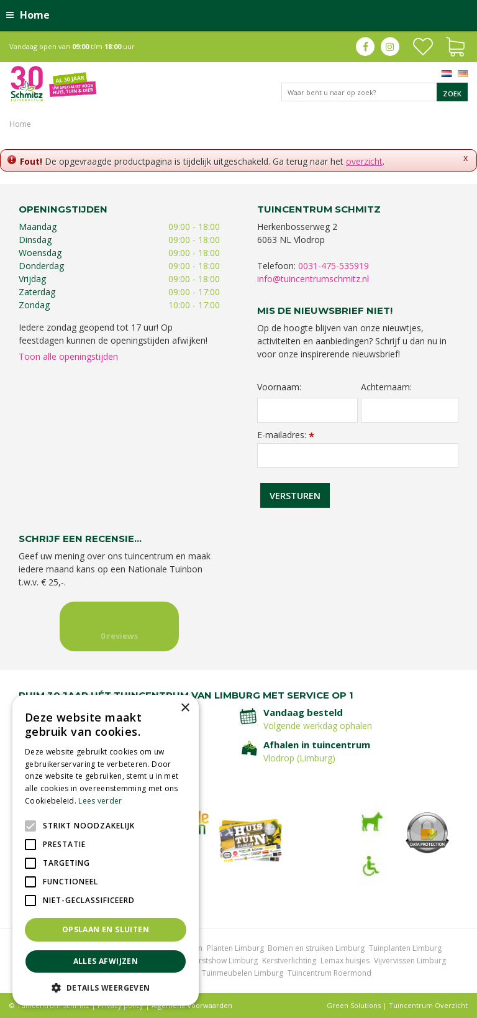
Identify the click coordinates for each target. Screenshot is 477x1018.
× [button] (184, 708)
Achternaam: (386, 387)
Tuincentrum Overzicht (428, 1005)
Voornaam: (279, 387)
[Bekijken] (455, 45)
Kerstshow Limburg (224, 960)
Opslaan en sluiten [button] (105, 929)
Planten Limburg (235, 948)
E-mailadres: (285, 435)
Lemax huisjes (345, 960)
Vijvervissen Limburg (410, 960)
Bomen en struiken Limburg (316, 948)
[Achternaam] (409, 410)
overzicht (364, 161)
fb (365, 46)
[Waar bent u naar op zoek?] (374, 92)
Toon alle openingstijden (68, 356)
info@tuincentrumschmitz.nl (313, 279)
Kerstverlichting (289, 960)
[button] (105, 987)
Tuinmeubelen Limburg (242, 973)
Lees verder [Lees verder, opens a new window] (100, 801)
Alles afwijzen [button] (106, 961)
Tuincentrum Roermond (329, 973)
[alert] (105, 850)
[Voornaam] (307, 410)
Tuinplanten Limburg (405, 948)
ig (390, 46)
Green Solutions (354, 1005)
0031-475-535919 (333, 266)
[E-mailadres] (357, 455)
